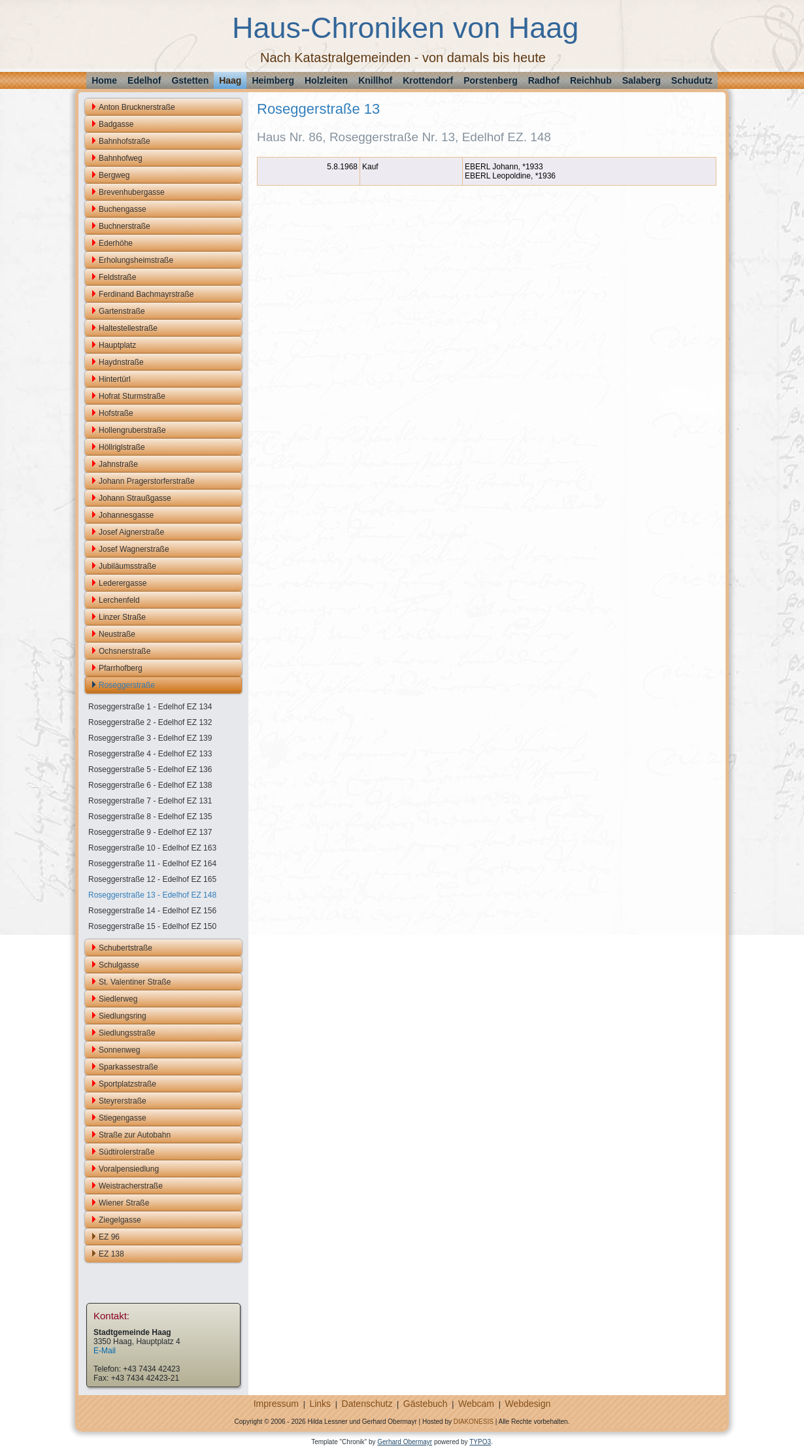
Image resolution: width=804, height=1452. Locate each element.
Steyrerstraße (122, 1101)
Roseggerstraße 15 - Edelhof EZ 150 (152, 926)
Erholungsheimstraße (136, 260)
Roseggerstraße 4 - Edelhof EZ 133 (150, 753)
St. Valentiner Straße (135, 982)
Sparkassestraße (128, 1067)
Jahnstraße (118, 464)
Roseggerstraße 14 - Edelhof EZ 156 (152, 910)
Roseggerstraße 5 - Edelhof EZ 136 (150, 769)
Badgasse (116, 124)
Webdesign (527, 1403)
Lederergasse (122, 583)
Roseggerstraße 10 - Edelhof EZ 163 (152, 848)
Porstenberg (490, 80)
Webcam (476, 1403)
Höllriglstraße (122, 447)
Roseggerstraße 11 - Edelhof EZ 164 (152, 863)
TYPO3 (480, 1441)
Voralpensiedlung (129, 1168)
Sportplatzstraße (127, 1084)
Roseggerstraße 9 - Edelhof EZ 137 (150, 832)
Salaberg (641, 80)
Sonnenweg (119, 1050)
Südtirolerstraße (126, 1152)
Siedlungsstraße (127, 1033)
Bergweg (114, 175)
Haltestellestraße (128, 328)
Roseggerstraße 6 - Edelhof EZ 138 (150, 785)
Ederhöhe (116, 243)
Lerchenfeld (119, 600)
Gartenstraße (122, 311)
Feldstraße (117, 277)
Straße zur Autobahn (135, 1135)
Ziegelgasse (120, 1219)
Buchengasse (122, 209)
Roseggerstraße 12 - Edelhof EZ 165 (152, 879)
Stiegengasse (122, 1118)
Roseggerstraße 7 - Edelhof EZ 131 (150, 800)
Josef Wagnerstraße (134, 549)
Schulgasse (119, 965)
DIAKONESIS (474, 1421)
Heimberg (273, 80)
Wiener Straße (124, 1202)
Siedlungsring (122, 1016)
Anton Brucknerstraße (137, 107)
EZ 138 (111, 1253)
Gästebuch (425, 1403)
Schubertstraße (125, 948)
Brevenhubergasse (132, 192)
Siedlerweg (118, 999)
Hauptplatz (117, 345)
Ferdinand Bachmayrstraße (146, 294)
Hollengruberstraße (132, 430)
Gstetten (190, 80)
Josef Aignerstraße (131, 532)
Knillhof (375, 80)
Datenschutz (367, 1403)
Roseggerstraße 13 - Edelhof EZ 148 (152, 895)
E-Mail (104, 1350)
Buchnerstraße (124, 226)
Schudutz (691, 80)
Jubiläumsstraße (127, 566)
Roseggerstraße (127, 685)
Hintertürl (115, 379)
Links (320, 1403)
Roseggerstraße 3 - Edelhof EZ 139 (150, 738)
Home (104, 80)
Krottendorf (428, 80)
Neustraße (117, 634)
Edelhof (144, 80)
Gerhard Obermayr (404, 1441)
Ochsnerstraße (124, 651)
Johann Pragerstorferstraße (147, 481)
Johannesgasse (126, 515)
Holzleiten (326, 80)
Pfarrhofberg (120, 668)
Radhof (544, 80)
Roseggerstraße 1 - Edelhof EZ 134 (150, 706)
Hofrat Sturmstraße (132, 396)
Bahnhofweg (120, 158)
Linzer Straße (122, 617)
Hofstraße (116, 413)
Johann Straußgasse (135, 498)
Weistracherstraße (131, 1185)
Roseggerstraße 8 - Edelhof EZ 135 (150, 816)
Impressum (276, 1403)
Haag (230, 80)
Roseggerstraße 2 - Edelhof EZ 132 (150, 722)
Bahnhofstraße (124, 141)
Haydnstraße (121, 362)
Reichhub (591, 80)
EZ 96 (109, 1236)
